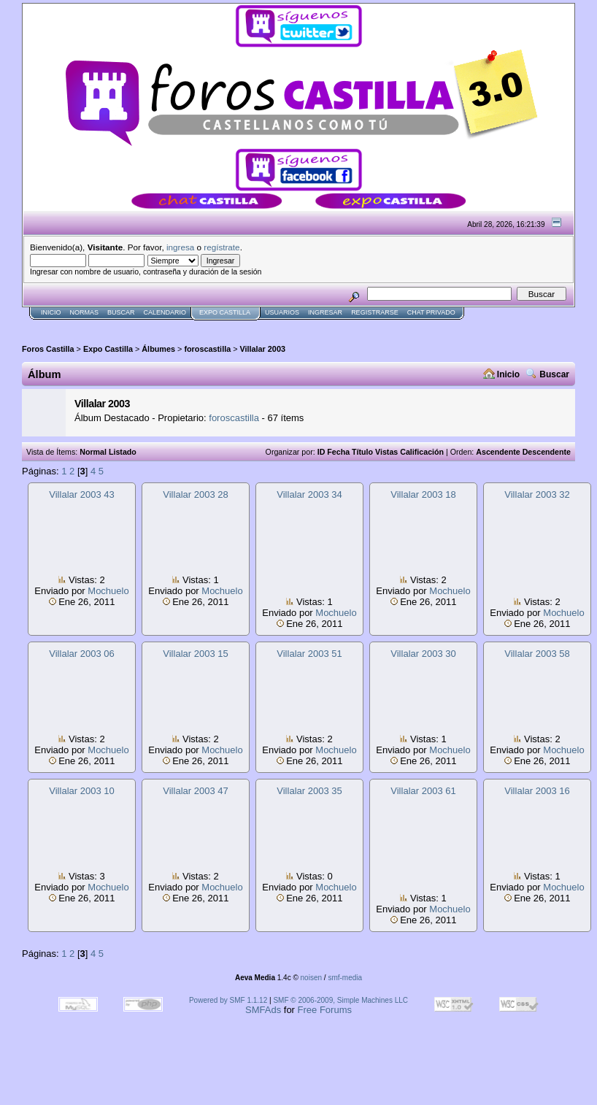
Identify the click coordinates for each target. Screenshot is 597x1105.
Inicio (51, 312)
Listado (122, 451)
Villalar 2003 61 (422, 790)
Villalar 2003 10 (81, 790)
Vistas (386, 451)
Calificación (422, 451)
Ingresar (325, 312)
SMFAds (263, 1009)
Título (362, 451)
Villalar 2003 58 (536, 653)
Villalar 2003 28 (195, 494)
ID (321, 451)
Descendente (547, 451)
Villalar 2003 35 (309, 790)
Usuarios (282, 312)
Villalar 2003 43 (81, 494)
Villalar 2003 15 (195, 653)
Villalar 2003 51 (309, 653)
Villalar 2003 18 (422, 494)
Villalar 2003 (262, 348)
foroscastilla (207, 348)
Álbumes (158, 348)
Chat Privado (431, 312)
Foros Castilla (48, 348)
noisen (311, 978)
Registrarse (374, 312)
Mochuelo (108, 590)
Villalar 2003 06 (81, 653)
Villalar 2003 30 (422, 653)
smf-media (345, 978)
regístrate (221, 247)
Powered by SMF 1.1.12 (228, 1000)
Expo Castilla (224, 312)
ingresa (180, 247)
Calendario (165, 312)
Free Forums (325, 1009)
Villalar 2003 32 (536, 494)
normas (84, 312)
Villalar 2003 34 (309, 494)
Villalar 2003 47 (195, 790)
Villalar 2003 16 (536, 790)
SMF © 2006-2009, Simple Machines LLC (340, 1000)
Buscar (121, 312)
